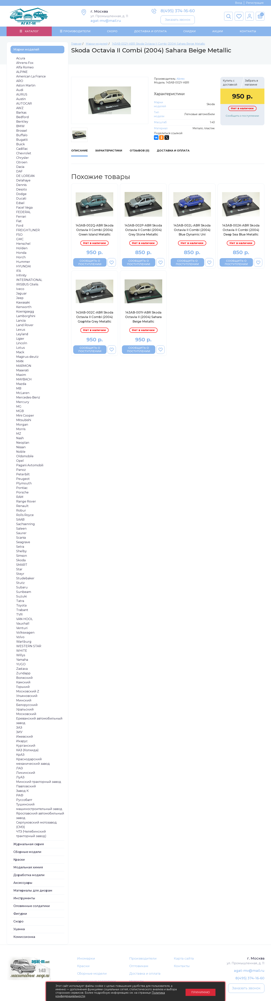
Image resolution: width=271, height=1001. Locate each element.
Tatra (20, 601)
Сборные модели (27, 852)
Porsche (22, 492)
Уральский (25, 709)
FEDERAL (23, 212)
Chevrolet (23, 153)
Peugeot (23, 479)
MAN (20, 361)
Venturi (21, 628)
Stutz (20, 583)
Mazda (21, 384)
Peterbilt (23, 474)
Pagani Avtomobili (29, 465)
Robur (21, 510)
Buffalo (21, 135)
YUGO (21, 664)
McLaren (22, 393)
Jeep (20, 298)
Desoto (21, 189)
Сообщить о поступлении (242, 115)
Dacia (20, 167)
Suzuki (21, 596)
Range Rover (26, 501)
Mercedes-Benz (28, 397)
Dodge (21, 194)
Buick (20, 144)
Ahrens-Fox (24, 63)
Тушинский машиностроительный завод (39, 807)
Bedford (22, 117)
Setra (20, 546)
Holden (21, 248)
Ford (19, 225)
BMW (20, 126)
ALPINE (22, 72)
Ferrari (21, 216)
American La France (31, 76)
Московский (26, 714)
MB (18, 388)
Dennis (21, 185)
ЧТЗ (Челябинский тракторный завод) (31, 834)
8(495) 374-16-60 (178, 10)
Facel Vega (24, 207)
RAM (19, 497)
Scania (21, 537)
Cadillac (22, 149)
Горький (23, 687)
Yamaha (22, 659)
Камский (23, 682)
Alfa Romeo (25, 67)
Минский (23, 700)
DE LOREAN (25, 176)
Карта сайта (184, 958)
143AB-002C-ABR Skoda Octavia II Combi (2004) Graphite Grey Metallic (94, 317)
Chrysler (22, 158)
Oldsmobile (24, 456)
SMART (21, 565)
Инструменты (24, 898)
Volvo (20, 637)
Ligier (20, 338)
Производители (143, 958)
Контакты (248, 31)
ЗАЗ (19, 727)
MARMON (23, 366)
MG (18, 406)
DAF (19, 171)
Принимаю (200, 991)
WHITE (21, 650)
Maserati (22, 370)
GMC (20, 239)
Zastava (22, 669)
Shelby (21, 551)
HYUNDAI (23, 266)
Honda (21, 253)
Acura (20, 58)
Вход (238, 3)
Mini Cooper (25, 415)
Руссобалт (24, 800)
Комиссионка (24, 937)
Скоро (112, 31)
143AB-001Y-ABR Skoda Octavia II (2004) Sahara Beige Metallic (143, 317)
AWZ (20, 108)
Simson (21, 555)
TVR (19, 614)
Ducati (21, 198)
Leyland (22, 334)
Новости (136, 981)
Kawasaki (23, 302)
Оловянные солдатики (31, 906)
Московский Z (27, 691)
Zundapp (23, 673)
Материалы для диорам (32, 890)
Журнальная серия (28, 844)
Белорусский (27, 705)
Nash (20, 438)
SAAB (20, 519)
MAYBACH (24, 379)
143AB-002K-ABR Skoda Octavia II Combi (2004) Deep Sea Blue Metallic (241, 230)
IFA (18, 271)
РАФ (19, 795)
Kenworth (23, 307)
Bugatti (22, 139)
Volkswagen (25, 632)
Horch (21, 257)
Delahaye (23, 180)
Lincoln (21, 343)
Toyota (21, 605)
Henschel (23, 243)
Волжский (24, 678)
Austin (21, 99)
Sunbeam (23, 592)
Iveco (20, 289)
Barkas (21, 112)
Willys (20, 655)
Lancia (21, 320)
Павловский (26, 786)
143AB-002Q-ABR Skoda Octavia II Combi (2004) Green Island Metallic (94, 230)
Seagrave (23, 542)
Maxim (21, 375)
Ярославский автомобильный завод (40, 816)
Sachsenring (25, 524)
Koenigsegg (25, 311)
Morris (20, 429)
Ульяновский (26, 696)
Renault (22, 506)
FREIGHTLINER (28, 230)
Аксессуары (22, 883)
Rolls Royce (25, 515)
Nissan (21, 447)
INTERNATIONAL (29, 280)
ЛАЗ (19, 768)
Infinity (21, 275)
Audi (19, 90)
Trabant (22, 610)
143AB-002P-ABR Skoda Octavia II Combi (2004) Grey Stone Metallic (143, 230)
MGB (20, 411)
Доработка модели (29, 875)
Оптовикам (138, 966)
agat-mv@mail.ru (106, 21)
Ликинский (25, 773)
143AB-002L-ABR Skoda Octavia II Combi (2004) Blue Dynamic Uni (192, 230)
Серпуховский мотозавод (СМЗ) (36, 825)
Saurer (21, 533)
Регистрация (254, 3)
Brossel (21, 130)
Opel (20, 461)
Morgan (22, 424)
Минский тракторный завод (38, 782)
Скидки (189, 31)
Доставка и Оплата (150, 31)
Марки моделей (26, 49)
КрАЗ (20, 754)
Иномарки (86, 958)
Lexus (20, 329)
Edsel (20, 203)
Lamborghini (25, 316)
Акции (217, 31)
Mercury (22, 402)
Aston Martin (25, 85)
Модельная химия (28, 867)
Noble (20, 451)
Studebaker (25, 578)
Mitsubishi (23, 420)
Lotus (20, 347)
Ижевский (24, 736)
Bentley (22, 121)
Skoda (21, 560)
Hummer (23, 262)
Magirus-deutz (27, 357)
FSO (19, 234)
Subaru (22, 587)
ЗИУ (19, 732)
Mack (20, 352)
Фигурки (20, 913)
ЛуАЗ (20, 777)
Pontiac (22, 488)
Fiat (19, 221)
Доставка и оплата (145, 974)
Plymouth (24, 483)
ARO (19, 81)
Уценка (19, 929)
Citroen (21, 162)
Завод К (22, 791)
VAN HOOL (24, 619)
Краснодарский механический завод (33, 761)
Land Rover (24, 325)
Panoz (21, 470)
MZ (18, 433)
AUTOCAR (24, 103)
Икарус (22, 741)
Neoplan (22, 442)
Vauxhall (22, 623)
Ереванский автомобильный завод (39, 721)
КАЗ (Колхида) (27, 750)
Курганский (25, 745)
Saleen (21, 528)
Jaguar (21, 293)
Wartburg (23, 641)
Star (19, 569)
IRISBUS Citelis (27, 284)
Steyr (20, 574)
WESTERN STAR (28, 646)
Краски (19, 859)
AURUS (21, 94)
